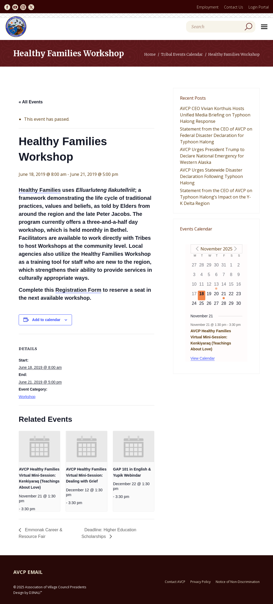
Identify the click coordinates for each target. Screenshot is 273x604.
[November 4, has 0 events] (201, 276)
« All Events (31, 102)
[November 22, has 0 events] (231, 295)
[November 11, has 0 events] (201, 286)
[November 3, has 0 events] (194, 276)
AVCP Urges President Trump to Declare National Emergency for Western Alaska (212, 156)
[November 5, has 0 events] (209, 276)
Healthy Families (40, 190)
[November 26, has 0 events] (209, 305)
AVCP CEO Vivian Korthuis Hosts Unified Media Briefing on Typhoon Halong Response (215, 115)
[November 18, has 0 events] (201, 295)
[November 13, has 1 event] (216, 286)
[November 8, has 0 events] (231, 276)
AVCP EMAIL (28, 572)
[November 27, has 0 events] (216, 305)
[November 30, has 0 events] (238, 305)
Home (150, 54)
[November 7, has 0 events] (223, 276)
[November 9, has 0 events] (238, 276)
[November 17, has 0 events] (194, 295)
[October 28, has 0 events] (201, 266)
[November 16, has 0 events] (238, 286)
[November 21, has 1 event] (223, 295)
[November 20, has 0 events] (216, 295)
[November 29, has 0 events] (231, 305)
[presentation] (39, 446)
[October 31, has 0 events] (223, 266)
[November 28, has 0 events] (223, 305)
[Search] (220, 27)
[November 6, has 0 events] (216, 276)
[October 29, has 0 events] (209, 266)
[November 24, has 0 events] (194, 305)
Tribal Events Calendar (182, 54)
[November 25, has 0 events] (201, 305)
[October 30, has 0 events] (216, 266)
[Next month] (235, 249)
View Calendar (203, 358)
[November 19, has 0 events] (209, 295)
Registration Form (78, 290)
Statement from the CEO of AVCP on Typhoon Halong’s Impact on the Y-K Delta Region (216, 197)
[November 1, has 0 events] (231, 266)
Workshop (27, 397)
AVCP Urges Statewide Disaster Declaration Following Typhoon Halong (211, 176)
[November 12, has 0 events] (209, 286)
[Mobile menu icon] (264, 26)
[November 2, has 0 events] (238, 266)
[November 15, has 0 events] (231, 286)
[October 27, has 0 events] (194, 266)
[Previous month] (197, 249)
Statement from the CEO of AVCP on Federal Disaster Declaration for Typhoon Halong (216, 135)
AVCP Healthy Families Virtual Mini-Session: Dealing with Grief (86, 475)
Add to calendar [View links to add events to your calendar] (46, 320)
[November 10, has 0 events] (194, 286)
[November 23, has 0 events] (238, 295)
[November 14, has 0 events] (223, 286)
